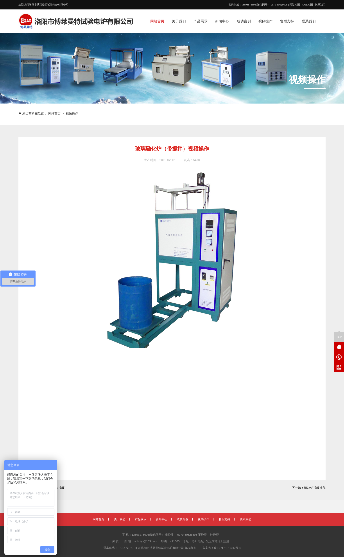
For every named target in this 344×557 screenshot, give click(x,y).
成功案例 (182, 519)
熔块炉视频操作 (315, 488)
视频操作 (72, 113)
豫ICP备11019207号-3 (227, 548)
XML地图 (307, 4)
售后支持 (224, 519)
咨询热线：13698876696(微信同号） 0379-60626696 (257, 4)
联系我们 (320, 4)
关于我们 (119, 519)
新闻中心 (161, 519)
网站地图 (294, 4)
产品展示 (140, 519)
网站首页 (54, 113)
